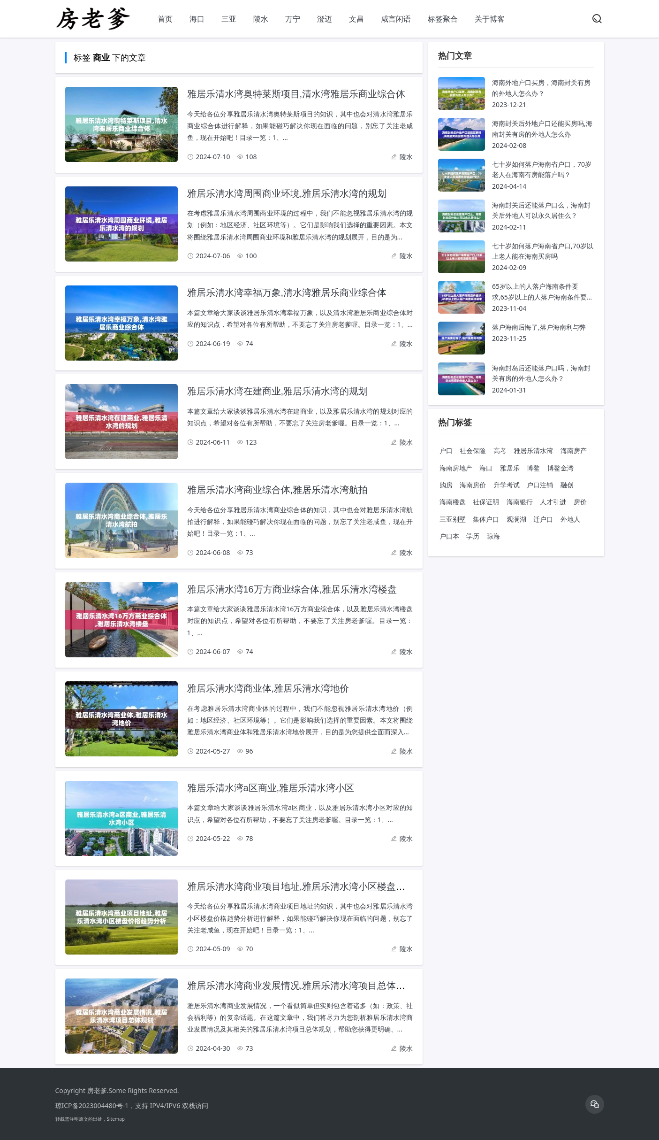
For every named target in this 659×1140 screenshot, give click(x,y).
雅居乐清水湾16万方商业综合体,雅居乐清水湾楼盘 (292, 589)
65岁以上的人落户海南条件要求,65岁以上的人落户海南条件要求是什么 (542, 297)
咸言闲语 (396, 19)
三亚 (228, 19)
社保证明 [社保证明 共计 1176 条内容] (486, 501)
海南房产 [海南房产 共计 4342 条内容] (574, 450)
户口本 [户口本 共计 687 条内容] (449, 535)
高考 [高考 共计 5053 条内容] (500, 450)
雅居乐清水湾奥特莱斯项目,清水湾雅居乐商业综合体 (296, 94)
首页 (165, 19)
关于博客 (490, 19)
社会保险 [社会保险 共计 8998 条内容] (473, 450)
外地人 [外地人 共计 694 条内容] (570, 519)
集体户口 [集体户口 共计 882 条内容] (486, 519)
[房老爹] (92, 28)
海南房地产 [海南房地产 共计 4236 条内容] (455, 467)
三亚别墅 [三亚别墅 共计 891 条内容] (452, 519)
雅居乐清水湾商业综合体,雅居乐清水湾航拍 (277, 490)
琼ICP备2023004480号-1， (95, 1105)
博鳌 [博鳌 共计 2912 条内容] (533, 467)
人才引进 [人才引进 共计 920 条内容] (553, 501)
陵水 (260, 19)
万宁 (292, 19)
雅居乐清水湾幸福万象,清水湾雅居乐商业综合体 (287, 292)
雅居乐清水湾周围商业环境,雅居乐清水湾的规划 (287, 193)
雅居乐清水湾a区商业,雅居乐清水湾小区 (271, 788)
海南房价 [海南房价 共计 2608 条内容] (473, 484)
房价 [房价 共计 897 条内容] (580, 501)
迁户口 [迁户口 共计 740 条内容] (543, 519)
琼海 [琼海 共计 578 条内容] (493, 535)
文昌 (356, 19)
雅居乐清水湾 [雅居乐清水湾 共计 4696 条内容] (533, 450)
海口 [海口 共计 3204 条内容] (485, 467)
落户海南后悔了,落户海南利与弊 (539, 327)
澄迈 (324, 19)
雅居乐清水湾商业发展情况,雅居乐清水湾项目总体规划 (301, 985)
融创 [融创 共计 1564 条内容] (567, 484)
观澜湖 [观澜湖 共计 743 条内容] (516, 519)
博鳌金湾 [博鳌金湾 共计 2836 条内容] (560, 467)
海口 (197, 19)
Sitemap (116, 1119)
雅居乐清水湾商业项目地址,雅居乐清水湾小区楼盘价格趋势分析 (320, 886)
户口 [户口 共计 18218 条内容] (446, 450)
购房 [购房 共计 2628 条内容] (446, 484)
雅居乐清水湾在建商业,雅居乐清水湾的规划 (277, 391)
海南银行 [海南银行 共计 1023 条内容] (520, 501)
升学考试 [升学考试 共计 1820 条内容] (506, 484)
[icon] (594, 1104)
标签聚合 (443, 19)
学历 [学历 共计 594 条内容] (472, 535)
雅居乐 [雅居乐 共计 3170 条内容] (510, 467)
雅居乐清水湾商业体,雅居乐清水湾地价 (268, 688)
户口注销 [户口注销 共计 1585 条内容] (540, 484)
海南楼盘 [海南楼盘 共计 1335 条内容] (452, 501)
